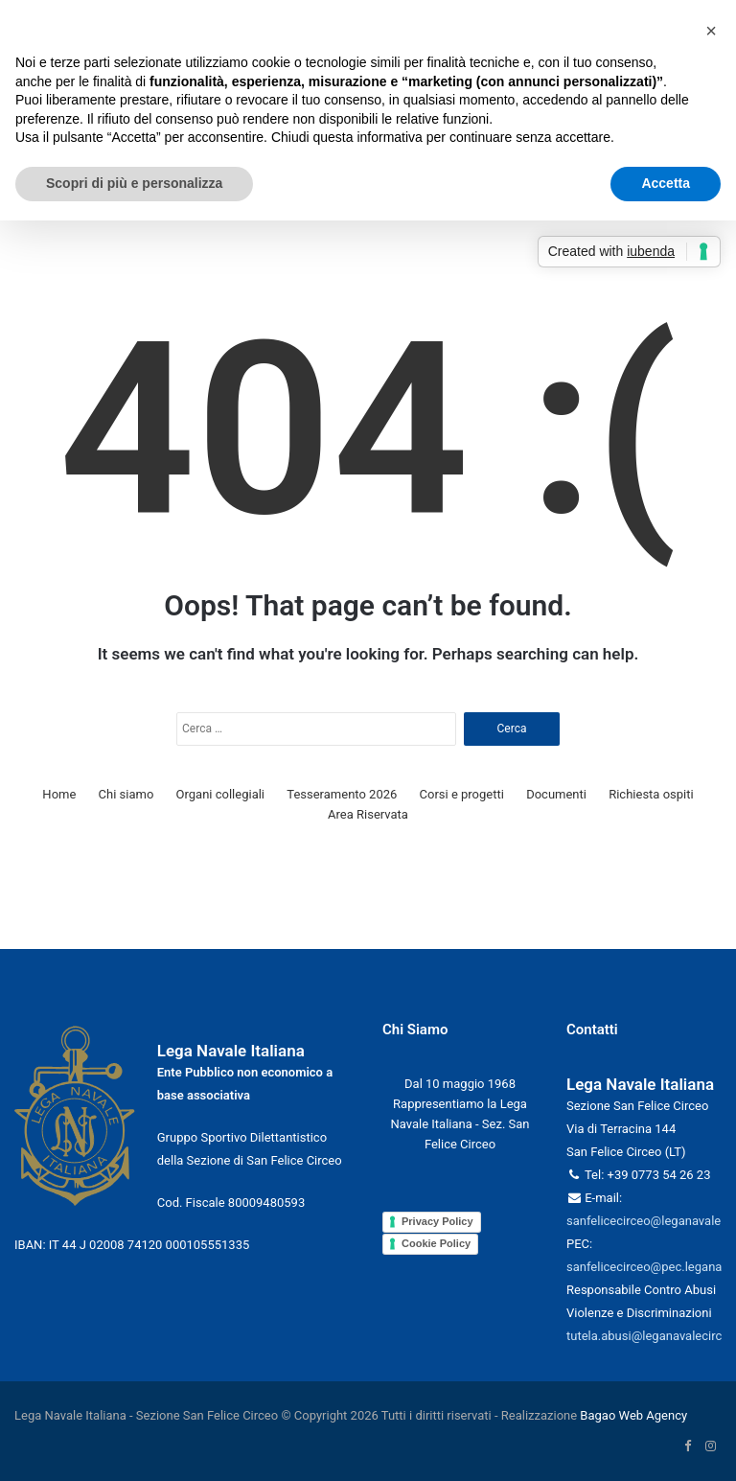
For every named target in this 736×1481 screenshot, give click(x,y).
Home (59, 794)
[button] (711, 30)
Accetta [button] (665, 183)
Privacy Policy (437, 1221)
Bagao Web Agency (633, 1415)
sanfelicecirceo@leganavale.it (648, 1221)
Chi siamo (126, 794)
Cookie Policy (436, 1243)
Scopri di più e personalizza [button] (134, 183)
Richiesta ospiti (651, 794)
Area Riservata (368, 814)
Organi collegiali (220, 794)
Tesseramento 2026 (342, 794)
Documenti (556, 794)
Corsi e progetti (462, 794)
